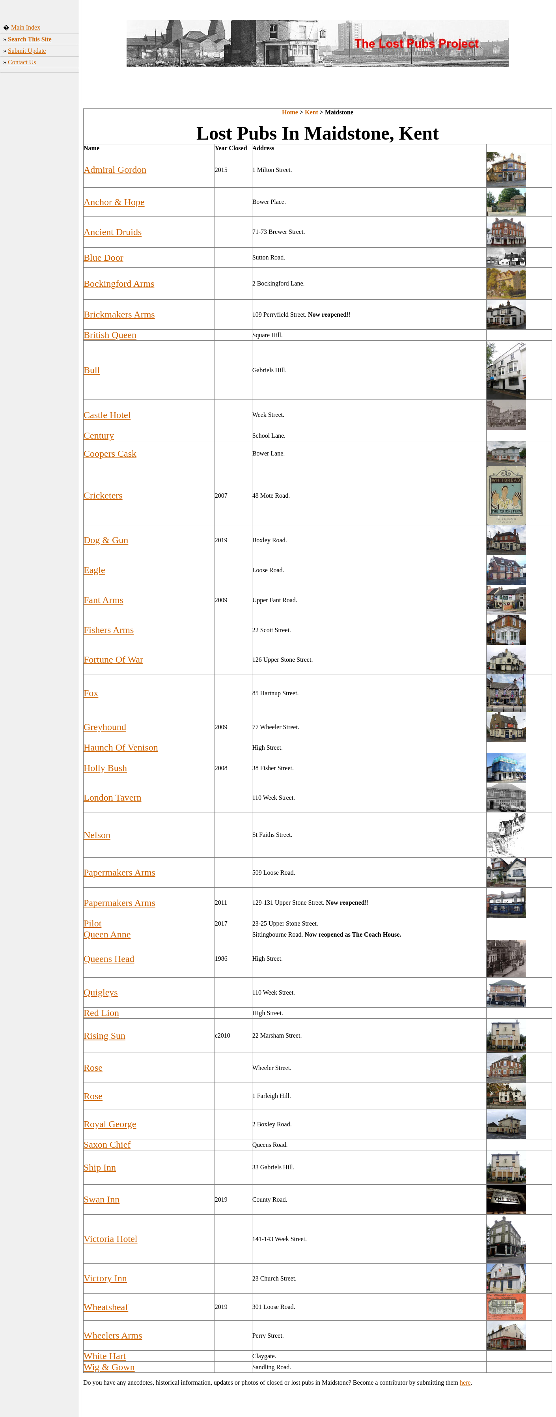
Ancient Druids (113, 232)
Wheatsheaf (106, 1307)
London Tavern (113, 797)
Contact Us (22, 62)
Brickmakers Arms (119, 314)
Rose (93, 1067)
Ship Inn (100, 1167)
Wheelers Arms (113, 1335)
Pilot (92, 923)
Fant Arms (103, 600)
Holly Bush (105, 768)
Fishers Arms (109, 630)
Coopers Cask (110, 453)
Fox (91, 693)
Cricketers (103, 495)
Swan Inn (101, 1199)
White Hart (105, 1356)
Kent (311, 112)
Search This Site (30, 39)
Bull (92, 370)
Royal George (110, 1124)
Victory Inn (105, 1278)
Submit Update (27, 50)
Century (99, 435)
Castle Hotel (107, 415)
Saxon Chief (107, 1144)
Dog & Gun (106, 540)
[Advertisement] (39, 199)
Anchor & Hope (114, 202)
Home (290, 112)
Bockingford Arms (119, 283)
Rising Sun (104, 1036)
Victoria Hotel (111, 1239)
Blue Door (103, 257)
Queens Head (109, 959)
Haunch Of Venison (121, 747)
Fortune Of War (113, 659)
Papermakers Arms (119, 872)
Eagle (94, 570)
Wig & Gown (109, 1367)
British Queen (110, 335)
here (465, 1382)
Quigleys (101, 992)
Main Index (25, 27)
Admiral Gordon (115, 169)
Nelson (97, 835)
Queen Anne (107, 934)
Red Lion (101, 1013)
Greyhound (105, 727)
